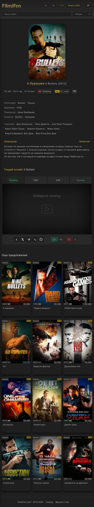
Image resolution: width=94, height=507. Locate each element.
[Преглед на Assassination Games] (77, 289)
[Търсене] (37, 14)
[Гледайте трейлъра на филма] (44, 91)
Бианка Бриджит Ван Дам (19, 133)
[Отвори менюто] (88, 5)
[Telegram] (28, 239)
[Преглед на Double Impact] (77, 405)
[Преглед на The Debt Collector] (47, 405)
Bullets (19, 117)
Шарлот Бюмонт (36, 128)
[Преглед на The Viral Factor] (47, 347)
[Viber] (34, 239)
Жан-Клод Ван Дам (46, 133)
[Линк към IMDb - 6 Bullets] (62, 91)
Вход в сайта (74, 5)
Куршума (30, 117)
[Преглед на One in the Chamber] (16, 405)
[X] (22, 239)
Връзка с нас (62, 502)
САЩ (19, 107)
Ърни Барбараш (26, 112)
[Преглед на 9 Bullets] (16, 289)
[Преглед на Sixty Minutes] (16, 347)
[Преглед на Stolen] (47, 463)
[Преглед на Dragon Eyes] (77, 347)
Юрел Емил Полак (15, 128)
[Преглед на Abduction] (16, 463)
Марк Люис (53, 128)
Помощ (49, 502)
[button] (45, 5)
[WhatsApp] (41, 239)
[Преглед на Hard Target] (47, 289)
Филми (21, 103)
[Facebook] (16, 239)
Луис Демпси (42, 124)
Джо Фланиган (25, 124)
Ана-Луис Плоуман (62, 124)
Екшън (31, 103)
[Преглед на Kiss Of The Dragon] (77, 463)
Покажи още (84, 141)
